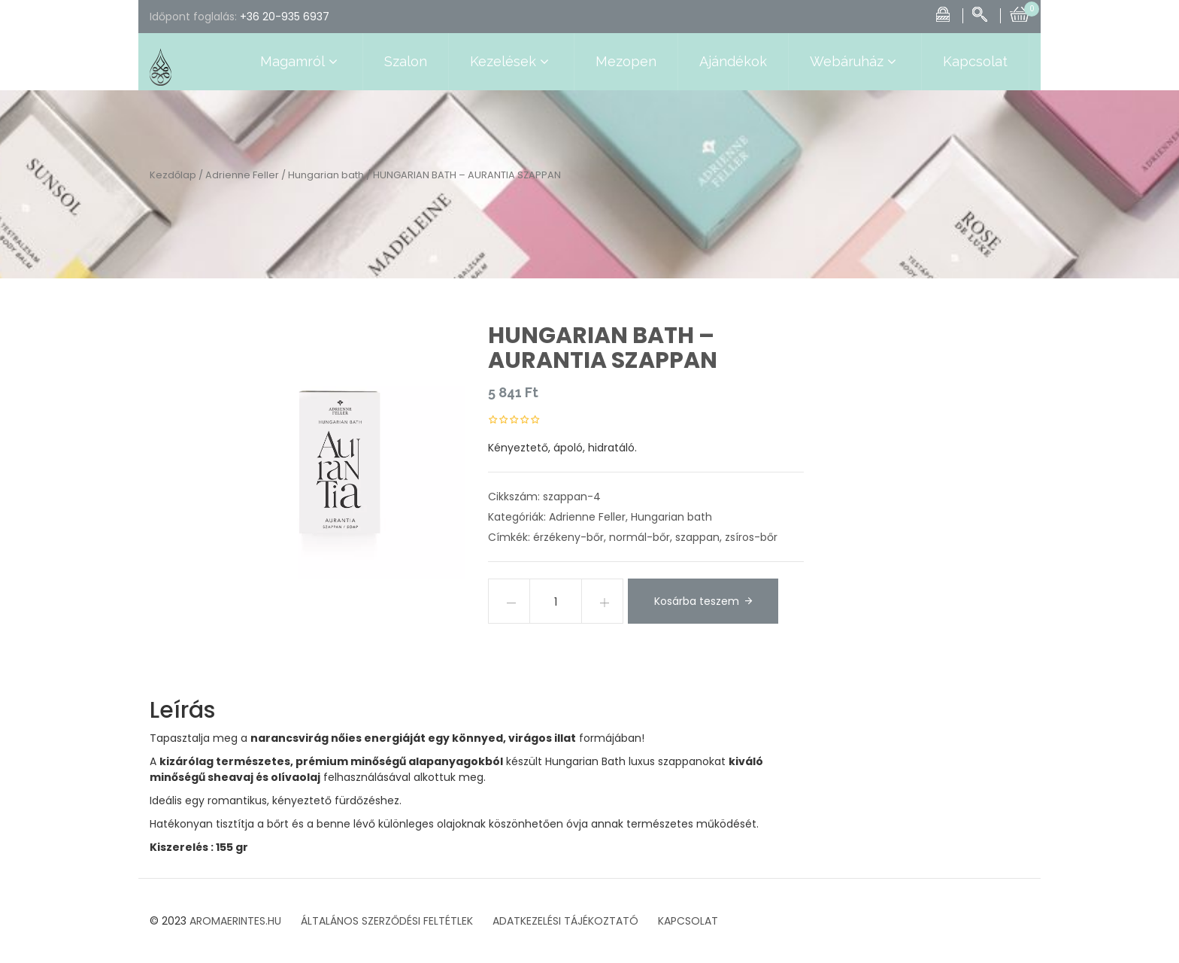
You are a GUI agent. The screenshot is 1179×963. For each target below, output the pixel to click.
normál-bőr (639, 537)
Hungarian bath (326, 175)
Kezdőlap (173, 175)
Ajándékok (733, 61)
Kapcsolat (975, 61)
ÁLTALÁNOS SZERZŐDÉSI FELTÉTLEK (387, 920)
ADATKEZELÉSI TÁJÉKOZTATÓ (565, 920)
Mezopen (626, 61)
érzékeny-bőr (568, 537)
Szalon (405, 61)
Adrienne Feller (242, 175)
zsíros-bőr (751, 537)
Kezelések (511, 61)
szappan (697, 537)
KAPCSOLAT (688, 920)
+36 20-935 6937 (284, 16)
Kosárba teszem (696, 601)
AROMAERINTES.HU (235, 920)
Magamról (300, 61)
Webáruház (855, 61)
